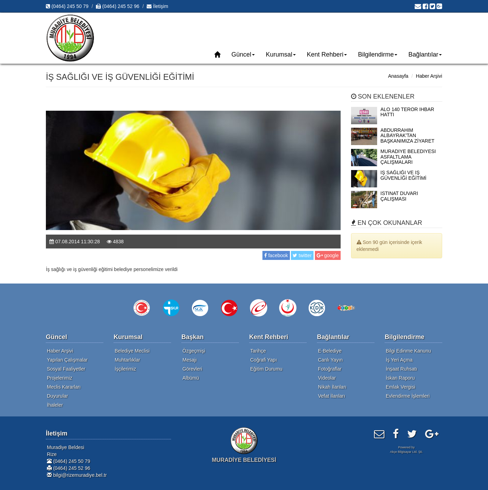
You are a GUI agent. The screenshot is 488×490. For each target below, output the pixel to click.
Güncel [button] (243, 54)
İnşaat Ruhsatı (401, 369)
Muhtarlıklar (127, 360)
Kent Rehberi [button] (327, 54)
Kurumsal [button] (281, 54)
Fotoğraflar (330, 369)
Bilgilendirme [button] (377, 54)
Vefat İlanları (331, 396)
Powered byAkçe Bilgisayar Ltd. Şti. (406, 450)
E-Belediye (330, 351)
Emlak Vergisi (400, 387)
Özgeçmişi (193, 351)
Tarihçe (258, 351)
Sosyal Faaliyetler (66, 369)
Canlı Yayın (330, 360)
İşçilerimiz (125, 369)
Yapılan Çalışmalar (67, 360)
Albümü (190, 378)
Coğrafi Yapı (263, 360)
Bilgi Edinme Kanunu (408, 351)
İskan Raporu (400, 378)
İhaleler (55, 405)
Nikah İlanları (332, 387)
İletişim (157, 6)
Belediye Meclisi (132, 351)
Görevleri (192, 369)
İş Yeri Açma (399, 360)
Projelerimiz (59, 378)
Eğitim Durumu (266, 369)
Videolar (327, 378)
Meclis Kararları (64, 387)
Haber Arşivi (429, 76)
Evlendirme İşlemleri (408, 396)
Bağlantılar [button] (425, 54)
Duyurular (57, 396)
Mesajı (189, 360)
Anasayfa (398, 76)
